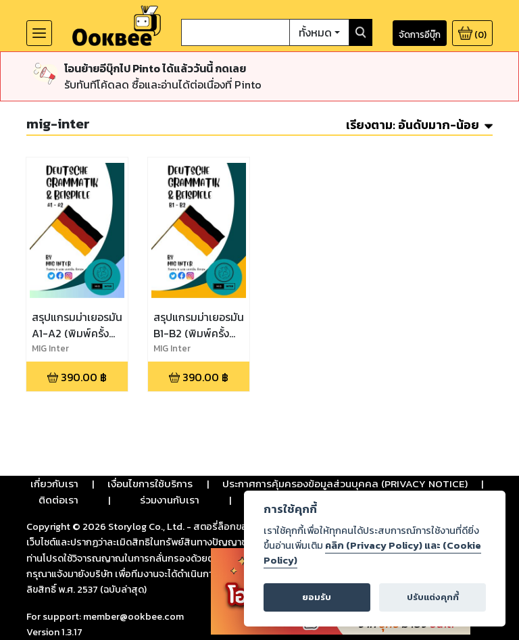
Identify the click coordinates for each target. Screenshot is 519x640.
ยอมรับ (316, 597)
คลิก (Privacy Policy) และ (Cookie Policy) (372, 553)
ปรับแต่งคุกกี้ (433, 597)
